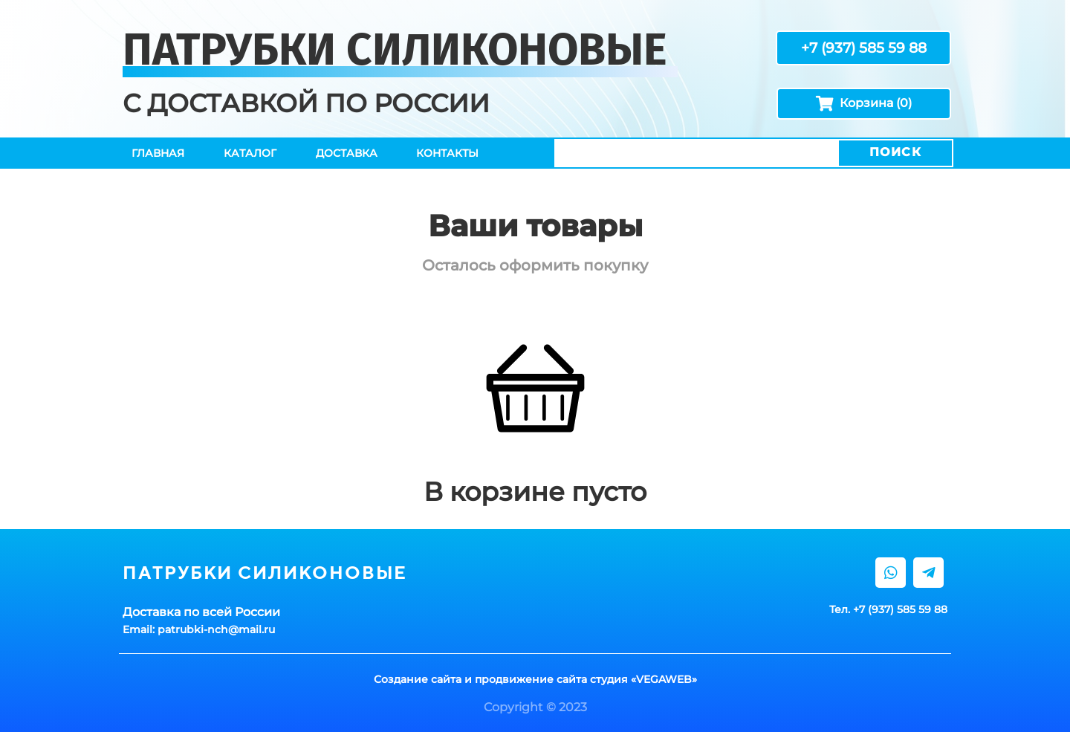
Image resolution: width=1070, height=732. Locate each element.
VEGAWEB (664, 679)
